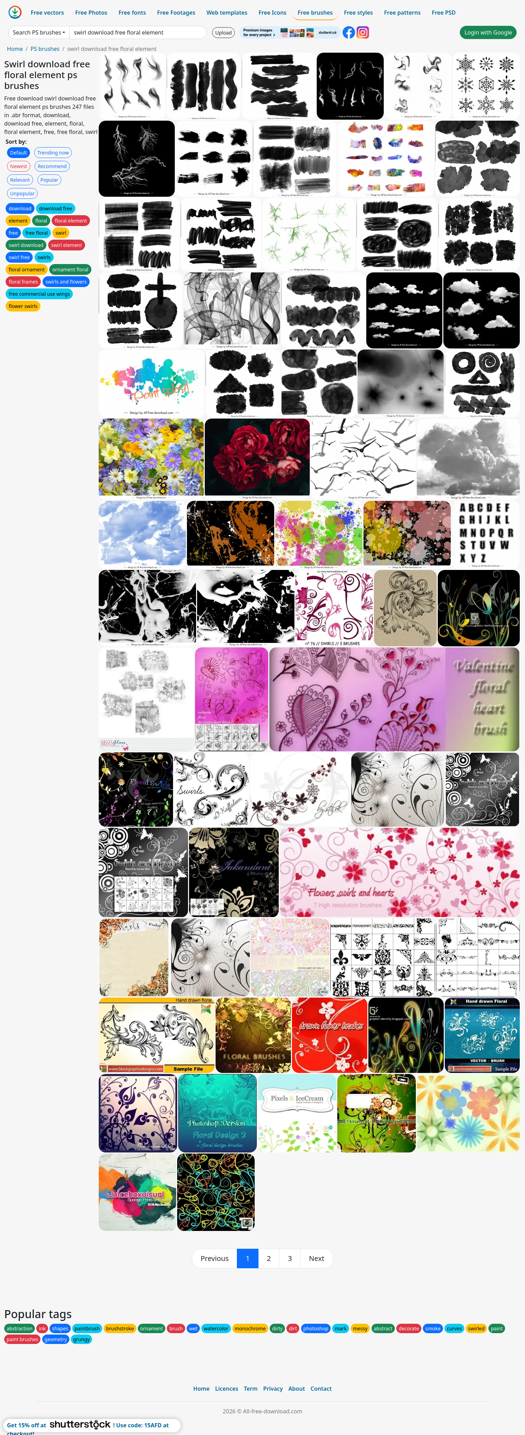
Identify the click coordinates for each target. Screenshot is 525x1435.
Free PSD (444, 12)
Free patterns (402, 12)
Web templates (227, 12)
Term (251, 1388)
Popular (49, 179)
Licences (226, 1388)
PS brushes (44, 49)
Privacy (273, 1388)
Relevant (20, 179)
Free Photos (91, 12)
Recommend (52, 166)
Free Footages (176, 12)
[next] (316, 1258)
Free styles (358, 12)
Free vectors (47, 12)
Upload (223, 32)
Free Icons (272, 12)
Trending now (53, 152)
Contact (321, 1388)
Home (15, 49)
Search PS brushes (37, 32)
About (296, 1388)
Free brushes (315, 12)
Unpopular (22, 193)
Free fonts (132, 12)
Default (18, 152)
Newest (18, 166)
